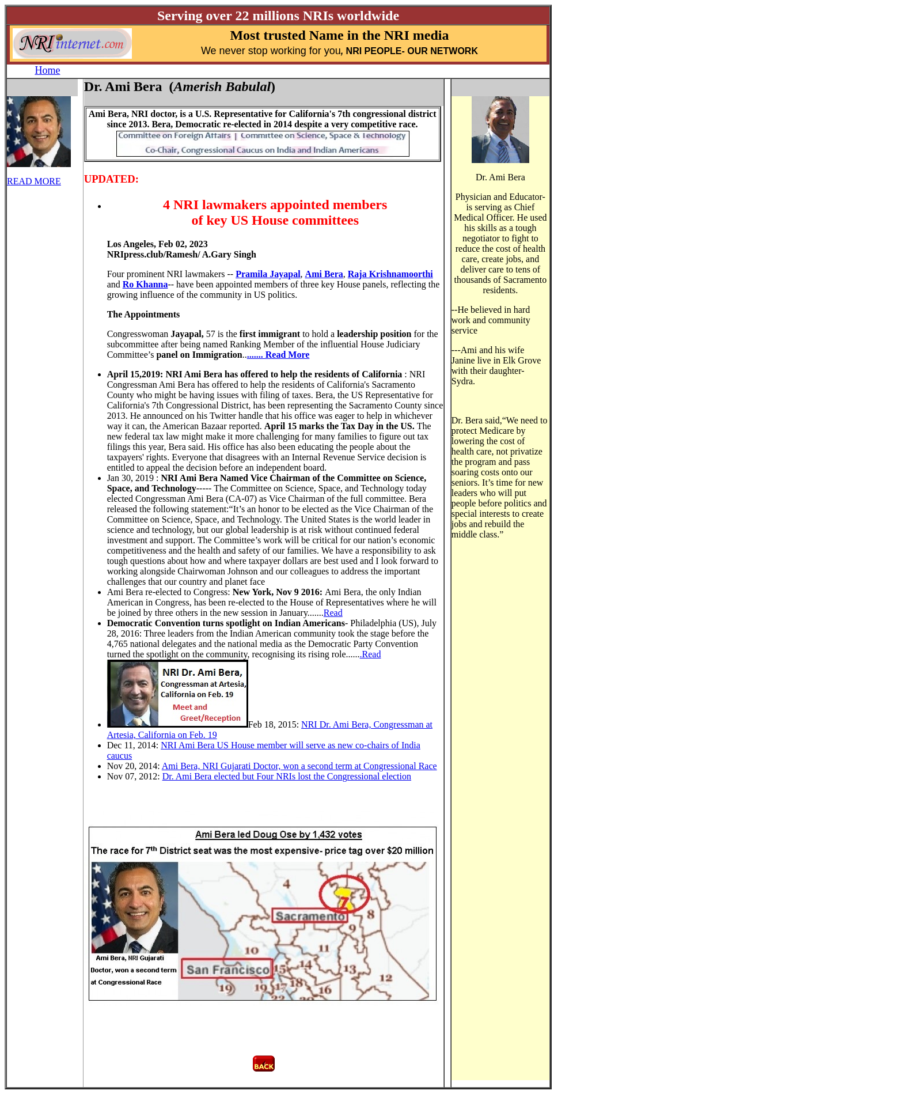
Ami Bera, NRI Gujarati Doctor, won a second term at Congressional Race (299, 766)
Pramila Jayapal (268, 274)
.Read (370, 654)
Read (333, 613)
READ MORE (34, 181)
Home (47, 70)
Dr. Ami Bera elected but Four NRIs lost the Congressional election (286, 776)
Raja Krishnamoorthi (390, 274)
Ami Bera (324, 274)
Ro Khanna (145, 284)
